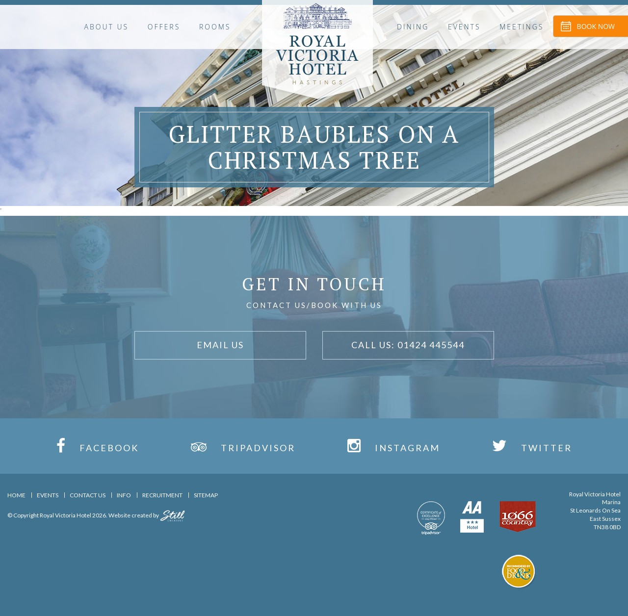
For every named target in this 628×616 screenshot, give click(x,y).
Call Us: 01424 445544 (408, 344)
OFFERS (164, 26)
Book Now (596, 26)
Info (124, 495)
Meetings (521, 26)
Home (16, 495)
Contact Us (87, 495)
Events (464, 26)
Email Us (220, 344)
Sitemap (206, 495)
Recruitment (162, 495)
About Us (106, 26)
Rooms (215, 26)
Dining (413, 26)
